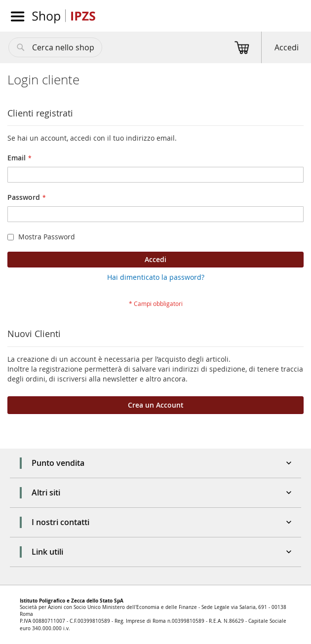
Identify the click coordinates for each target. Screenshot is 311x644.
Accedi (286, 47)
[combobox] (55, 47)
